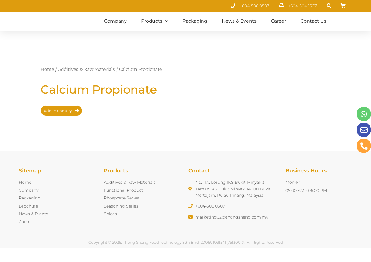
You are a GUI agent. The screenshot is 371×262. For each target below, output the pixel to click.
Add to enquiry (58, 124)
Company (115, 27)
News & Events (239, 27)
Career (278, 27)
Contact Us (313, 27)
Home (47, 82)
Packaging (195, 27)
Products (154, 27)
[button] (329, 5)
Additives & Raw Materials (86, 82)
